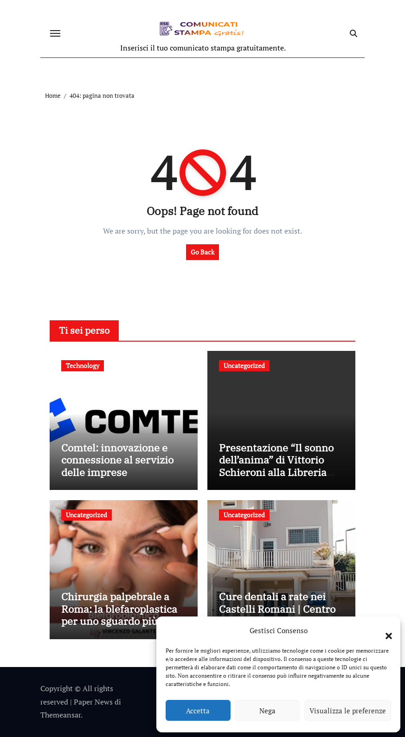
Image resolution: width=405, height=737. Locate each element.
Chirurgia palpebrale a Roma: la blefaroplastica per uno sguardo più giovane (119, 615)
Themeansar (60, 715)
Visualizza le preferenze (347, 710)
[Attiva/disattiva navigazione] (55, 33)
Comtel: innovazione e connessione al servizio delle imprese (117, 460)
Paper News (93, 702)
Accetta (198, 710)
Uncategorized (244, 365)
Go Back (202, 252)
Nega (267, 710)
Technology (82, 365)
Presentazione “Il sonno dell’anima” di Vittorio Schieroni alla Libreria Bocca (276, 466)
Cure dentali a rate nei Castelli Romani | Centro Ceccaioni (277, 609)
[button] (384, 630)
